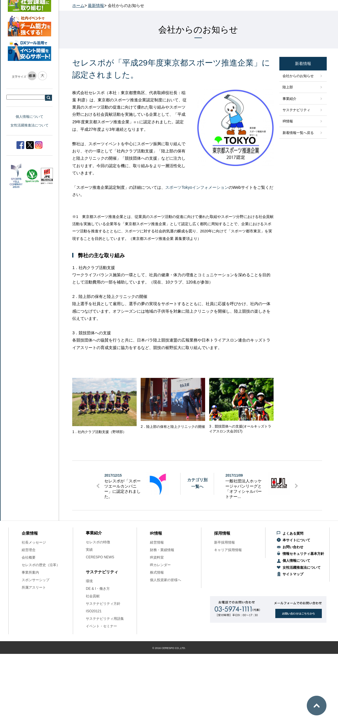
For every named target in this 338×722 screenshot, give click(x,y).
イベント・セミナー (101, 626)
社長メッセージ (34, 542)
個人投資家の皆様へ (165, 580)
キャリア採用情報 (228, 550)
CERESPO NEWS (100, 557)
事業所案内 (30, 572)
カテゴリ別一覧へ (197, 482)
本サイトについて (296, 540)
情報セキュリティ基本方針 (303, 554)
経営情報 (157, 542)
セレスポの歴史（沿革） (41, 565)
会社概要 (29, 557)
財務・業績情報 (162, 550)
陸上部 (288, 87)
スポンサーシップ (35, 580)
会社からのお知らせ (298, 76)
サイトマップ (293, 574)
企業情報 (30, 533)
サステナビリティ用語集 (105, 619)
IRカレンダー (160, 565)
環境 (89, 581)
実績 (89, 550)
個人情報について (29, 117)
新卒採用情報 (224, 542)
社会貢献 (93, 596)
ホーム (78, 5)
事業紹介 (289, 99)
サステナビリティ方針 (103, 604)
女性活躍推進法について (29, 125)
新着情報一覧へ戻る (298, 133)
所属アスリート (34, 587)
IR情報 (288, 121)
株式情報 (157, 572)
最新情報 (96, 5)
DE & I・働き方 (98, 589)
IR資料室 (157, 557)
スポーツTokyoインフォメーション (197, 187)
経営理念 (29, 550)
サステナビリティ (296, 110)
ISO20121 (93, 611)
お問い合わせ (293, 547)
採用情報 (222, 533)
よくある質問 (293, 533)
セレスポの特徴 (98, 542)
